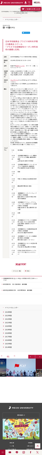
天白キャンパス (20, 66)
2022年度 (8, 319)
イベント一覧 (17, 271)
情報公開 (12, 443)
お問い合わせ (30, 446)
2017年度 (8, 336)
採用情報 (30, 443)
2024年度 (8, 312)
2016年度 (8, 340)
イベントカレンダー (11, 19)
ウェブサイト (14, 80)
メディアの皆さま (12, 449)
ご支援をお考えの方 (31, 9)
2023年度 (8, 315)
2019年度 (8, 329)
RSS (27, 271)
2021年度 (8, 322)
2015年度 (8, 343)
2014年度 (8, 347)
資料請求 (21, 415)
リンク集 (12, 446)
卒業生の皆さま (30, 449)
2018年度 (8, 333)
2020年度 (8, 326)
